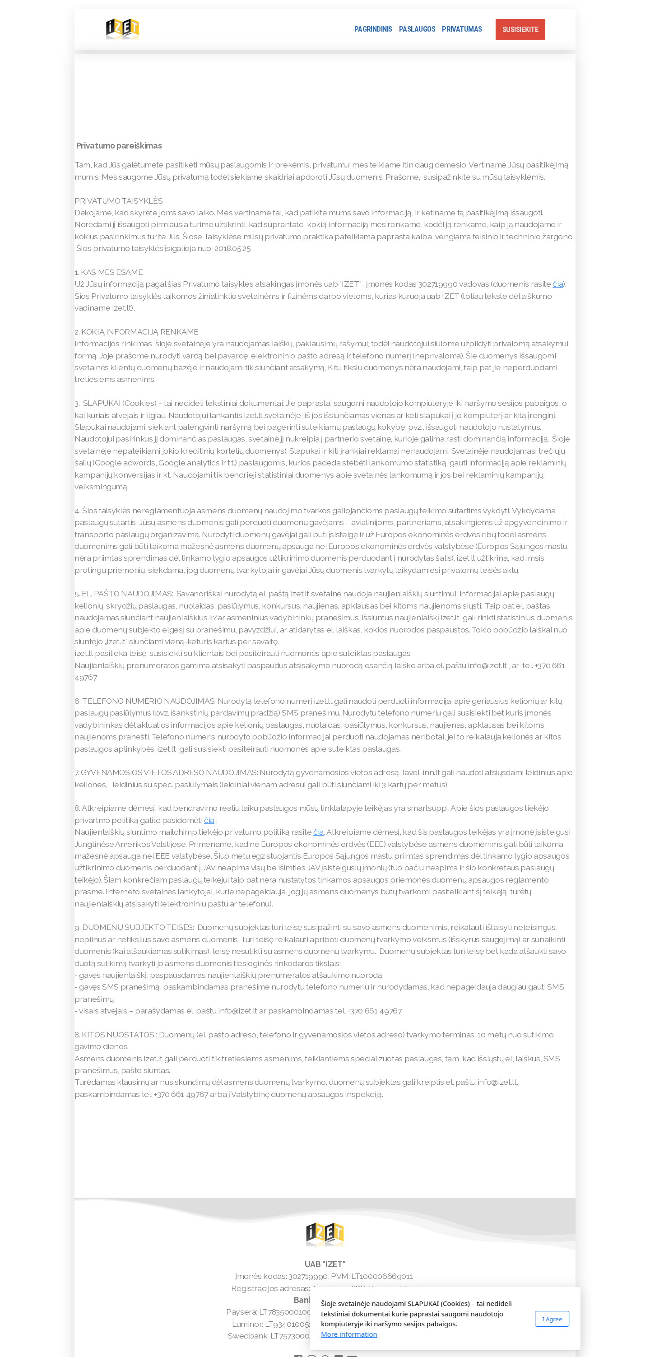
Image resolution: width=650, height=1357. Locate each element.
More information (229, 1333)
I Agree (432, 1319)
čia (557, 283)
